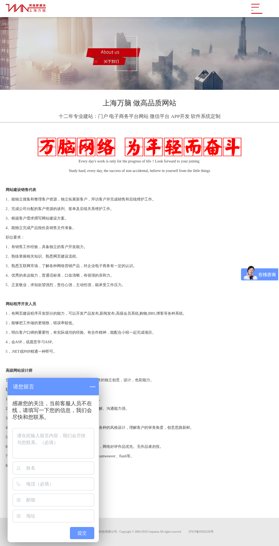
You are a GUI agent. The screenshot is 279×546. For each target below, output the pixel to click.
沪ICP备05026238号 (201, 531)
